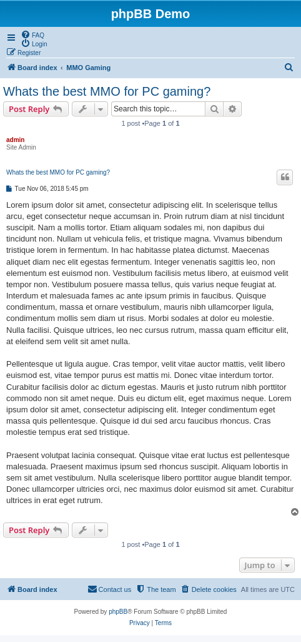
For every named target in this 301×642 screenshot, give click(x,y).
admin (15, 139)
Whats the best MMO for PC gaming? (106, 91)
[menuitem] (32, 34)
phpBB (118, 611)
